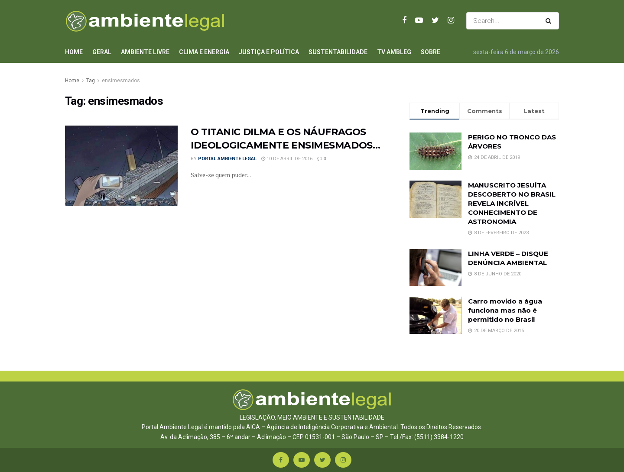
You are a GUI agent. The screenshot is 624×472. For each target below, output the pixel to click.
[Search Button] (550, 20)
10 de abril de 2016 (286, 159)
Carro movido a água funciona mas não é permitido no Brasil (505, 310)
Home (74, 51)
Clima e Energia (204, 51)
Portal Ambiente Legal (227, 159)
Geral (101, 51)
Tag (90, 81)
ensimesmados (121, 81)
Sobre (430, 51)
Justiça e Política (269, 51)
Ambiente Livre (145, 51)
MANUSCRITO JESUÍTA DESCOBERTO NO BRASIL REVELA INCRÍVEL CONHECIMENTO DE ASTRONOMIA (512, 203)
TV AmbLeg (394, 51)
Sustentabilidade (338, 51)
